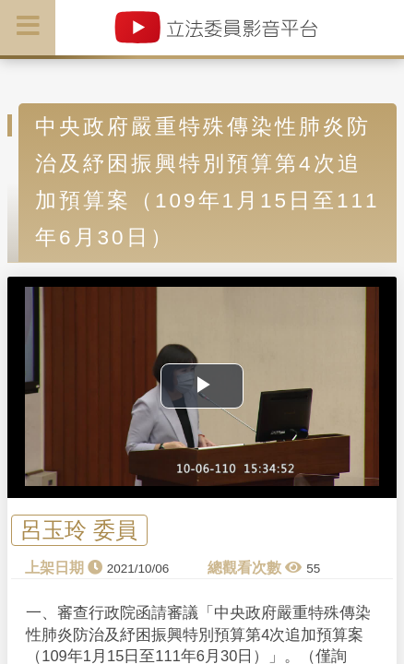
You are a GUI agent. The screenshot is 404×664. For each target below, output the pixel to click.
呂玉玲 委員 (78, 530)
